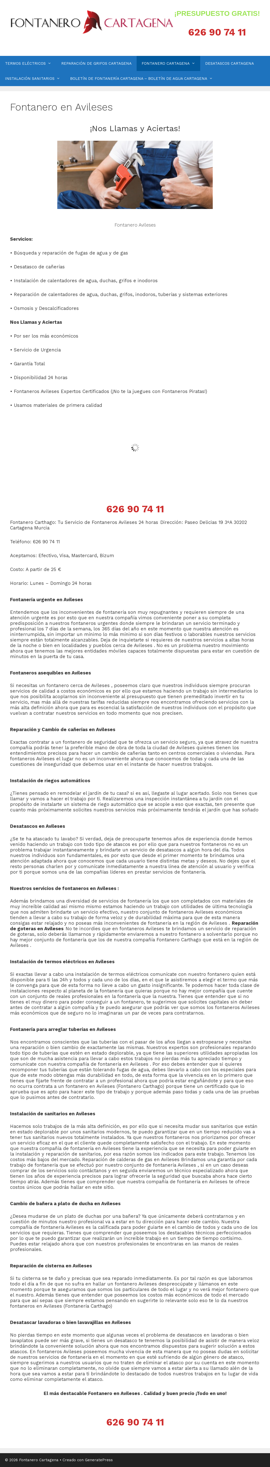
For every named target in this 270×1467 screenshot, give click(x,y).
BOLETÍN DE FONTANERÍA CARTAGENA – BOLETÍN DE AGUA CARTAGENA (144, 78)
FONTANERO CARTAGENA (171, 63)
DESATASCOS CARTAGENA (229, 63)
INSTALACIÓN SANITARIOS (35, 78)
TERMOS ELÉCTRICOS (30, 63)
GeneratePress (99, 1460)
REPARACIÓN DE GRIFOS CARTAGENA (96, 63)
